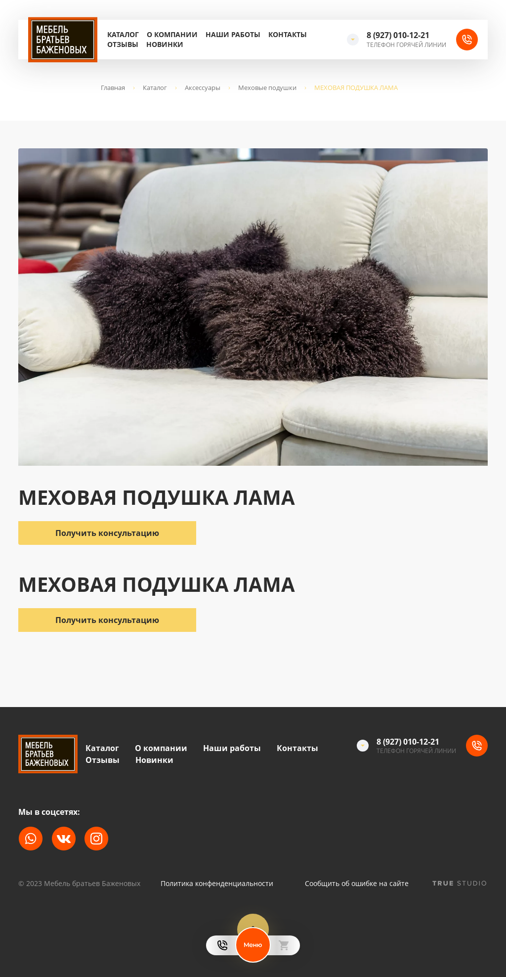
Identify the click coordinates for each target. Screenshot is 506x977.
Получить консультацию (107, 620)
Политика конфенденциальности (217, 883)
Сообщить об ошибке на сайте (357, 883)
